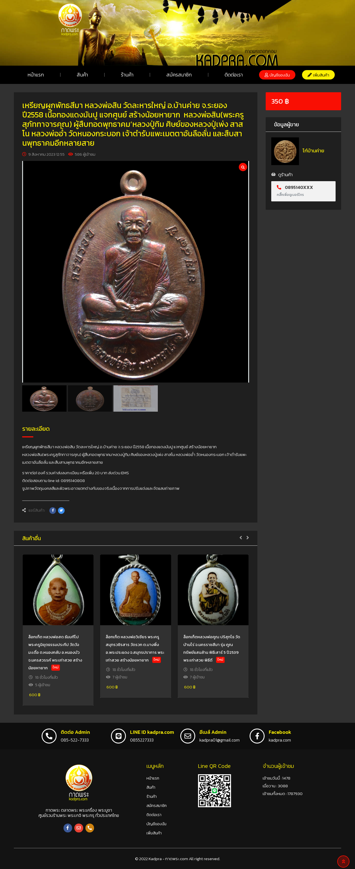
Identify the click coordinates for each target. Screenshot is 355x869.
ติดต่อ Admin (75, 732)
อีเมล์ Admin (212, 732)
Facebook (280, 732)
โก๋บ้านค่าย (313, 150)
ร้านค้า (127, 74)
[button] (277, 75)
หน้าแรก (35, 74)
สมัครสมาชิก (179, 74)
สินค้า (82, 74)
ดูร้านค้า (285, 174)
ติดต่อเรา (234, 74)
